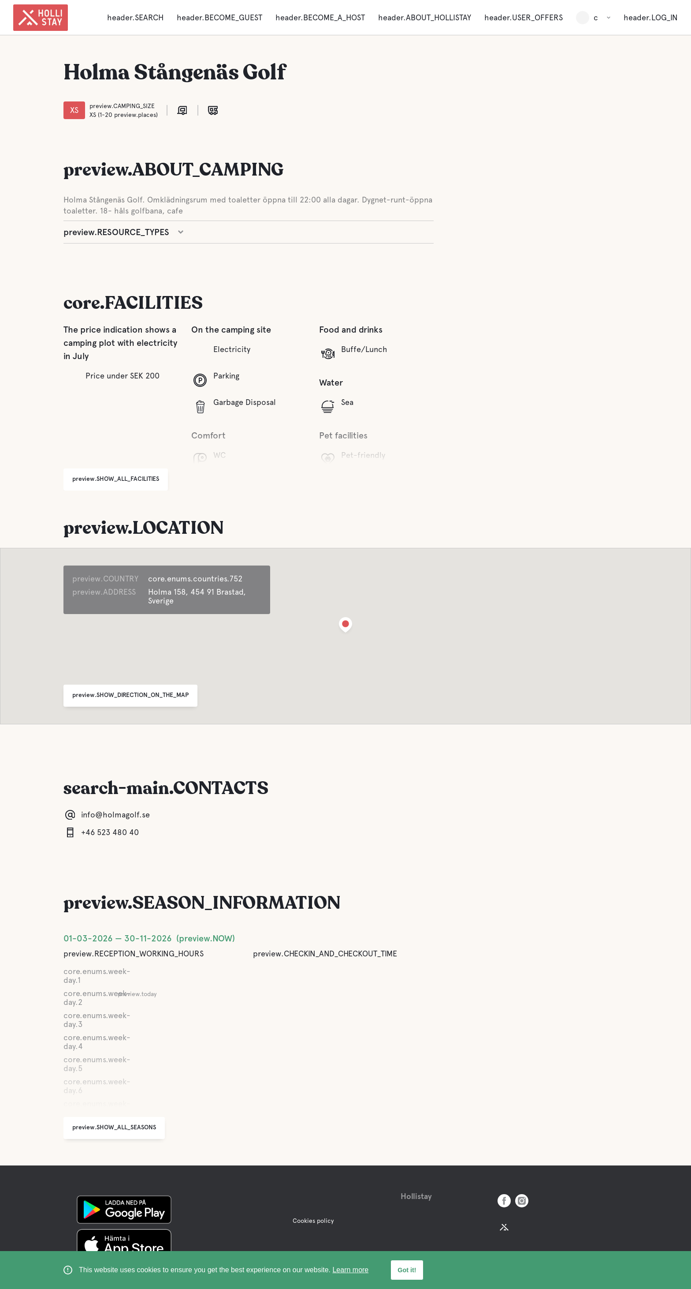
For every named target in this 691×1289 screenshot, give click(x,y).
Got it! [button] (407, 1270)
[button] (345, 626)
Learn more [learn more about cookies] (350, 1270)
